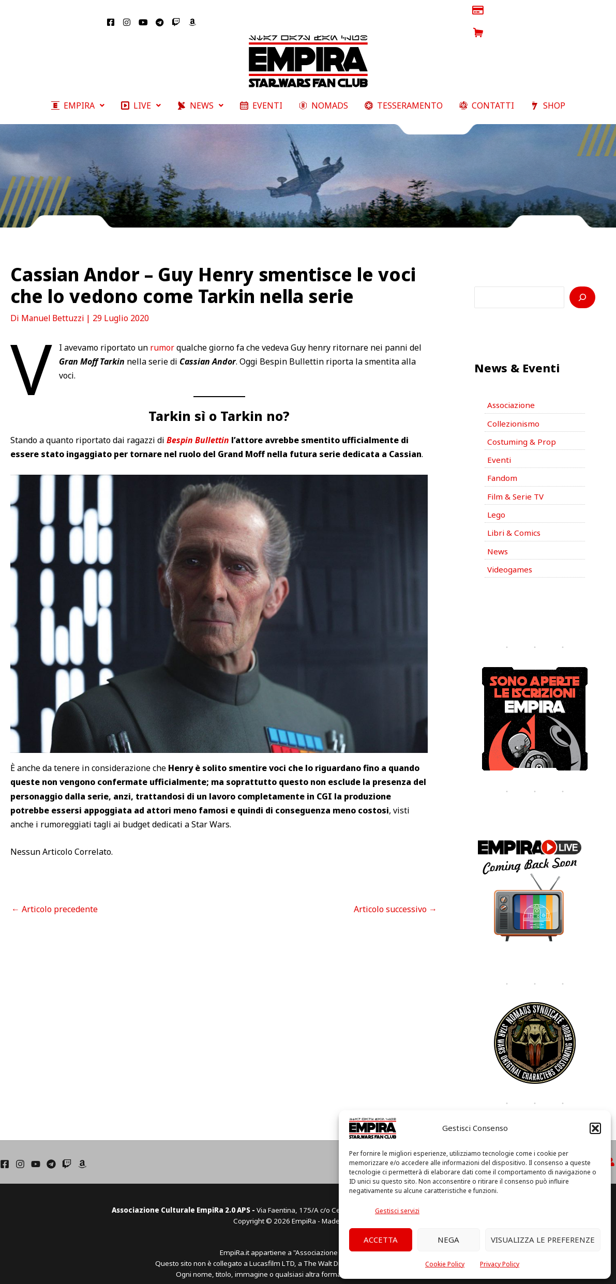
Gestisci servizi (397, 1210)
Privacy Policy (499, 1264)
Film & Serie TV (517, 481)
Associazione (512, 385)
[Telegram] (51, 1152)
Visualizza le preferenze (543, 1239)
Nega (448, 1239)
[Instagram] (20, 1152)
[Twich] (66, 1152)
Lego (496, 500)
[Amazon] (82, 1152)
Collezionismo (514, 405)
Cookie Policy (444, 1264)
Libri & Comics (515, 519)
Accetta (381, 1239)
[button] (595, 1128)
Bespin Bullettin (199, 420)
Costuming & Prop (522, 424)
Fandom (502, 462)
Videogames (510, 558)
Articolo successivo (395, 889)
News (498, 539)
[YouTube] (35, 1152)
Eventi (499, 443)
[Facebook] (4, 1152)
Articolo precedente (54, 889)
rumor (162, 327)
